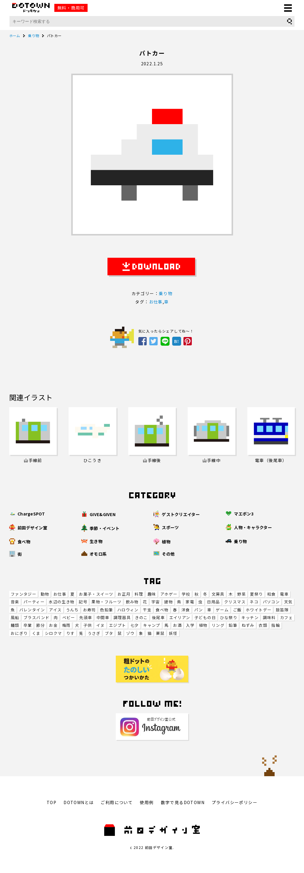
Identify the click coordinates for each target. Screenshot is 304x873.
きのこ (141, 617)
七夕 (134, 625)
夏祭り (256, 594)
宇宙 (155, 602)
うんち (72, 610)
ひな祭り (228, 617)
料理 (138, 594)
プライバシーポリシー (234, 802)
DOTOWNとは (79, 802)
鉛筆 (233, 625)
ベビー (68, 617)
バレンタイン (32, 610)
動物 (45, 594)
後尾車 (158, 617)
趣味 (152, 594)
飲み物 (132, 602)
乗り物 (165, 293)
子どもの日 (205, 617)
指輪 (275, 625)
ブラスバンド (36, 617)
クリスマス (235, 602)
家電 (190, 602)
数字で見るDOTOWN (183, 802)
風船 (15, 617)
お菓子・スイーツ (96, 594)
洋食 (185, 610)
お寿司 (89, 610)
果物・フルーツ (106, 602)
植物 (203, 625)
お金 (53, 625)
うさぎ (94, 633)
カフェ (286, 617)
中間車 (102, 617)
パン (198, 610)
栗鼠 (160, 633)
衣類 (263, 625)
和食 (271, 594)
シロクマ (53, 633)
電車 (284, 594)
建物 (168, 602)
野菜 (241, 594)
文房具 (218, 594)
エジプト (117, 625)
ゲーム (222, 610)
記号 (83, 602)
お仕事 (59, 594)
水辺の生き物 (61, 602)
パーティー (34, 602)
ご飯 (237, 610)
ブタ (109, 633)
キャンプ (151, 625)
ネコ (254, 602)
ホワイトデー (258, 610)
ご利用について (117, 802)
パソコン (271, 602)
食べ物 (162, 610)
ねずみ (248, 625)
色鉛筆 (106, 610)
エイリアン (179, 617)
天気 (288, 602)
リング (218, 625)
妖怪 (173, 633)
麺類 (15, 625)
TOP (51, 802)
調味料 (269, 617)
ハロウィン (128, 610)
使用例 (146, 802)
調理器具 (122, 617)
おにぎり (19, 633)
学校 (186, 594)
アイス (55, 610)
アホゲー (169, 594)
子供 (87, 625)
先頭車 (85, 617)
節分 (40, 625)
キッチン (250, 617)
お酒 (177, 625)
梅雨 (66, 625)
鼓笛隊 (282, 610)
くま (36, 633)
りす (70, 633)
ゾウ (130, 633)
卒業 (27, 625)
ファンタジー (23, 594)
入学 (190, 625)
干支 (147, 610)
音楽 (15, 602)
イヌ (100, 625)
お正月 (124, 594)
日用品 (213, 602)
